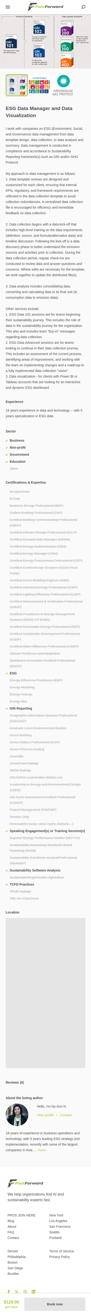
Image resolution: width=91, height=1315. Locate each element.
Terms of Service (61, 1251)
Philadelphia (17, 1257)
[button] (45, 41)
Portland (55, 1238)
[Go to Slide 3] (62, 85)
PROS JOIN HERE (21, 1215)
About (12, 1226)
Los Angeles (58, 1221)
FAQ (11, 1232)
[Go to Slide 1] (17, 85)
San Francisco (59, 1226)
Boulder (13, 1274)
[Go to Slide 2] (39, 85)
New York (56, 1215)
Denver (13, 1251)
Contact (13, 1238)
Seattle (54, 1232)
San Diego (15, 1268)
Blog (11, 1221)
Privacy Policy (59, 1257)
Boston (13, 1262)
